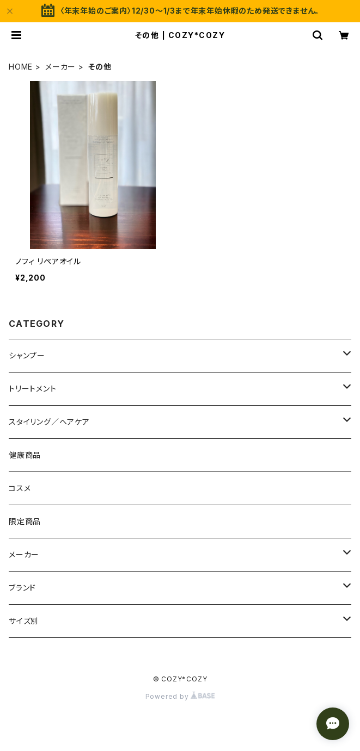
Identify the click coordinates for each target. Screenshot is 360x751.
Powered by (180, 696)
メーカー (60, 66)
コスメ (19, 488)
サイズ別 (24, 620)
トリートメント (33, 388)
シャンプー (27, 355)
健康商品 (25, 455)
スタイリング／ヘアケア (49, 421)
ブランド (22, 587)
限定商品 (25, 521)
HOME (21, 66)
